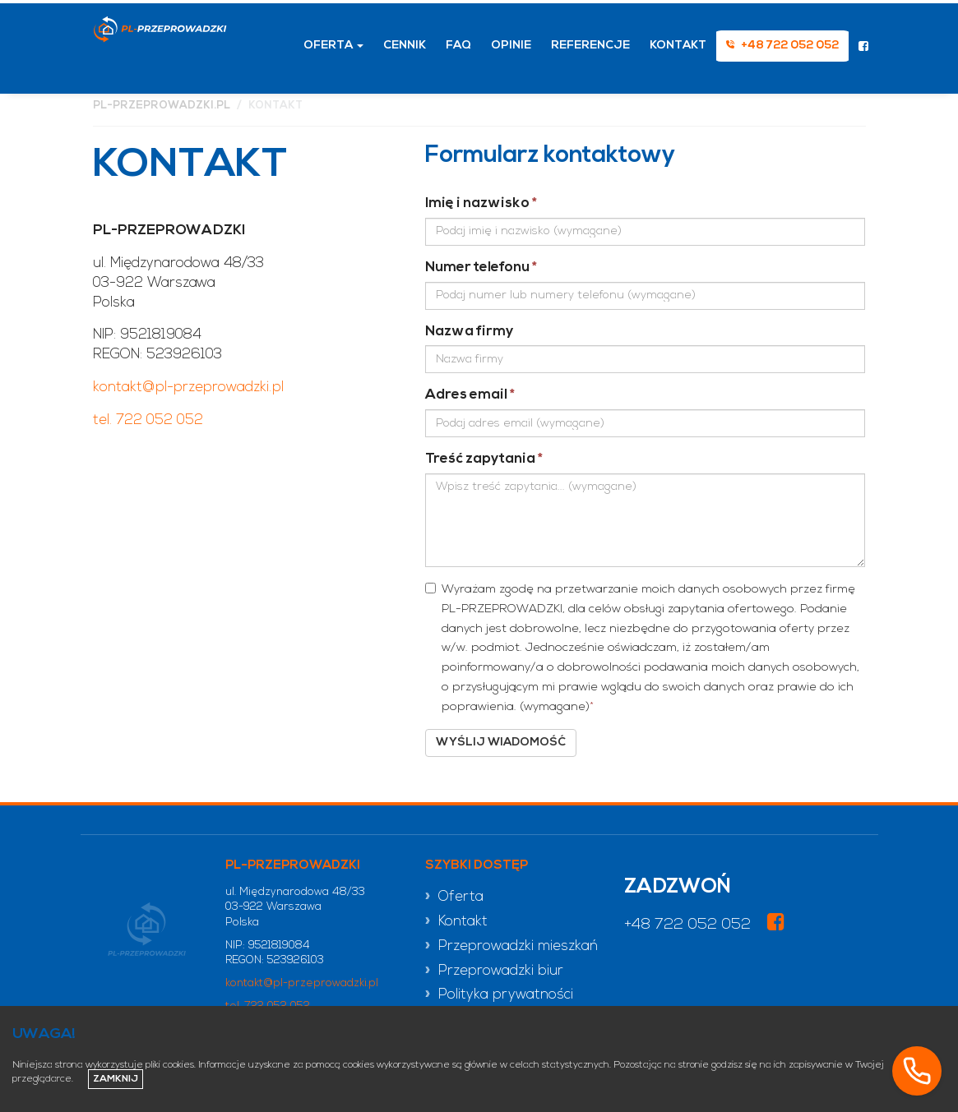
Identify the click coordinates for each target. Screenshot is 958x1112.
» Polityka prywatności (499, 995)
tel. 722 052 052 (148, 420)
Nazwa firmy (469, 332)
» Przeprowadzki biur (494, 971)
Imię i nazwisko (481, 203)
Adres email (470, 395)
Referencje (590, 45)
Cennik (404, 45)
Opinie (511, 45)
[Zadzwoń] (917, 1071)
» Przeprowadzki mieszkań (511, 946)
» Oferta (454, 897)
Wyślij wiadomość (501, 742)
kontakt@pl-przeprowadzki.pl (188, 388)
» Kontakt (456, 922)
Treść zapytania (484, 459)
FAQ (458, 45)
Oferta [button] (333, 45)
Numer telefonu (481, 268)
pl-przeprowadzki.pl (161, 105)
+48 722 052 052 (687, 925)
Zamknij (115, 1079)
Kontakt (678, 45)
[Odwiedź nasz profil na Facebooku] (863, 48)
